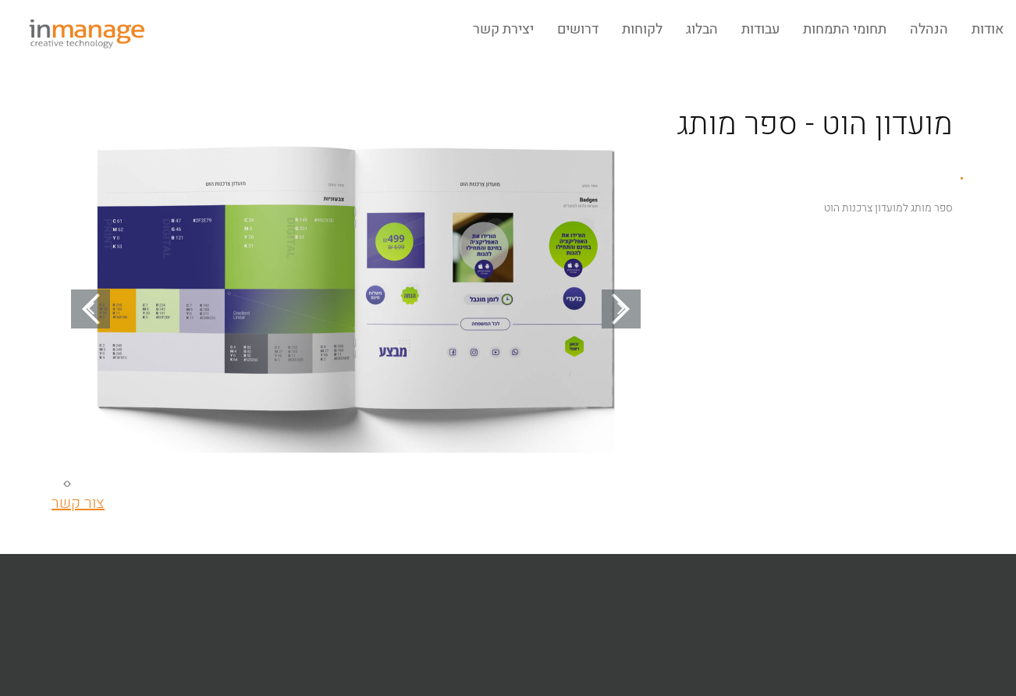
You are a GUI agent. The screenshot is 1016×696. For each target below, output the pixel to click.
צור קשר (78, 503)
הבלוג (702, 29)
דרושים (578, 29)
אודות (988, 29)
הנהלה (929, 29)
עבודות (760, 29)
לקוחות (642, 29)
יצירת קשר (503, 29)
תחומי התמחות (844, 29)
